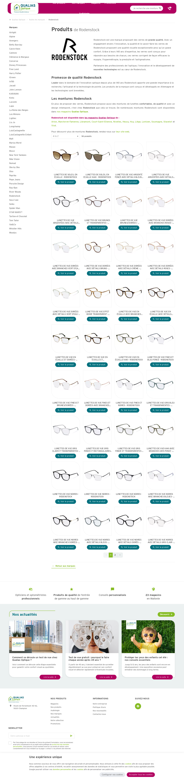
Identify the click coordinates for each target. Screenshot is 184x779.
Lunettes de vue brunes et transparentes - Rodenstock (97, 221)
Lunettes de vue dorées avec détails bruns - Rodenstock (97, 267)
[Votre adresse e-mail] (41, 736)
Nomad (12, 163)
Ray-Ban (13, 188)
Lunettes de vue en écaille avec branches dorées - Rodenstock (129, 313)
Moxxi (12, 151)
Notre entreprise (100, 704)
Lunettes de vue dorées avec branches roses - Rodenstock (160, 221)
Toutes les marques (37, 20)
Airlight (12, 32)
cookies (137, 762)
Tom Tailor (14, 220)
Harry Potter (15, 73)
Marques (13, 27)
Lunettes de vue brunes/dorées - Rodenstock (129, 221)
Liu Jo (12, 122)
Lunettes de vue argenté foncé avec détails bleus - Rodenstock (129, 176)
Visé (53, 125)
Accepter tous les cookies (141, 773)
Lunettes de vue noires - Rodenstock (66, 495)
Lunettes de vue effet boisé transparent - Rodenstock (97, 313)
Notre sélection (57, 720)
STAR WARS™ (15, 212)
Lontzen (146, 121)
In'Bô (11, 81)
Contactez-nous (99, 714)
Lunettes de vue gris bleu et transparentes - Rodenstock (161, 404)
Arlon (54, 121)
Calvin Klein (14, 49)
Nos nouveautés (99, 711)
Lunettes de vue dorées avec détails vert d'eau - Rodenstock (66, 313)
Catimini (13, 53)
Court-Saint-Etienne (102, 121)
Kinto (11, 98)
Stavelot (167, 121)
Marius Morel (15, 143)
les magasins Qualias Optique (100, 117)
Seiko (11, 204)
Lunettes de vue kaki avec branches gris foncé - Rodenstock (160, 449)
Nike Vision (14, 159)
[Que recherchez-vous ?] (146, 8)
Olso (11, 171)
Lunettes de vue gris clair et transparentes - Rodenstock (65, 449)
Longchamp (14, 126)
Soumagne (156, 121)
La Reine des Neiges (18, 110)
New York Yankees (17, 155)
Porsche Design (16, 183)
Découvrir (165, 614)
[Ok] (71, 736)
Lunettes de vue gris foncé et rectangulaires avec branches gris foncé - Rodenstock (97, 449)
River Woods (15, 192)
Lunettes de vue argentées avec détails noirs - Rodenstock (65, 221)
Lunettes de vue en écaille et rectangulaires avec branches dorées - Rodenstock (97, 358)
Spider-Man (14, 208)
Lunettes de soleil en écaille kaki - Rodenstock (97, 175)
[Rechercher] (160, 8)
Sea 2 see (13, 200)
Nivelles (117, 121)
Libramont (85, 121)
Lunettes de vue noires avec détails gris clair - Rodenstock (160, 541)
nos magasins (72, 111)
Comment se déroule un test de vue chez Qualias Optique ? (34, 658)
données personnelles (95, 768)
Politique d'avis (99, 707)
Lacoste (13, 102)
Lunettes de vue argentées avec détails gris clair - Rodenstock (160, 176)
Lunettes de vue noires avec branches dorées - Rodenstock (65, 541)
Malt (11, 139)
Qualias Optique (17, 20)
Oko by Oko (14, 167)
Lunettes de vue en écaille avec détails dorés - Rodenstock (160, 313)
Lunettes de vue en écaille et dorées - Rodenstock (65, 358)
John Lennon (15, 89)
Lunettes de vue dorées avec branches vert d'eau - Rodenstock (65, 267)
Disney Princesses (17, 65)
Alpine (12, 36)
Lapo (11, 106)
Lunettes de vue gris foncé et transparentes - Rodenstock (128, 449)
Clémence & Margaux (19, 57)
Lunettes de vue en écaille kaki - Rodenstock (129, 358)
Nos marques (56, 714)
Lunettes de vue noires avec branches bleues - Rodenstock (160, 495)
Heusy (126, 121)
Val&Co (12, 224)
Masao (12, 147)
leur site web (122, 131)
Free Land (14, 69)
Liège (138, 121)
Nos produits (56, 707)
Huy (132, 121)
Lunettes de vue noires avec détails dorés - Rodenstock (128, 541)
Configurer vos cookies (112, 773)
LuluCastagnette (17, 130)
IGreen (12, 77)
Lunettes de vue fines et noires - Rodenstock (129, 404)
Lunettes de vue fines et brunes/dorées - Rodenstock (66, 404)
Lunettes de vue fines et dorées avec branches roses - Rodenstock (97, 404)
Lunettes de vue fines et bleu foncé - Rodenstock (160, 358)
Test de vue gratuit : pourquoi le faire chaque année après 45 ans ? (88, 658)
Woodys (12, 232)
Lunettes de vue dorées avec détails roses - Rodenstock (160, 267)
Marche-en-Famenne (68, 121)
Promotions (55, 724)
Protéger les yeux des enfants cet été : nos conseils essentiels (146, 658)
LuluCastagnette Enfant (20, 134)
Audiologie (55, 710)
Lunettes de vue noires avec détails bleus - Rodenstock (97, 541)
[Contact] (169, 8)
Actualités (55, 717)
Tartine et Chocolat (18, 216)
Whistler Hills (15, 228)
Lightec (12, 118)
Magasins (54, 704)
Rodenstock (14, 196)
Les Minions (14, 114)
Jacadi (12, 85)
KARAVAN (14, 94)
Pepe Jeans (14, 179)
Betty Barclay (15, 45)
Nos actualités (24, 614)
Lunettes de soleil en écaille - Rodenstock (65, 175)
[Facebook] (138, 706)
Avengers (13, 40)
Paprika (12, 175)
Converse (13, 61)
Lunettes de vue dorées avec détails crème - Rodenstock (129, 267)
